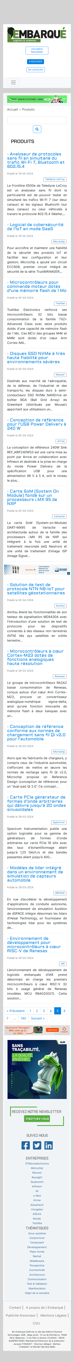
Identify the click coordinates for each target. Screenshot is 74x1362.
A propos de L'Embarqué (44, 1307)
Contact (15, 1307)
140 (23, 1018)
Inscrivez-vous (37, 1119)
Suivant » (38, 1018)
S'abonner (35, 61)
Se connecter (35, 69)
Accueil (12, 109)
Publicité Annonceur (21, 1315)
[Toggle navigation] (13, 82)
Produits (28, 109)
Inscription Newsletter (37, 50)
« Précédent (16, 1011)
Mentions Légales (53, 1315)
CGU (36, 1323)
